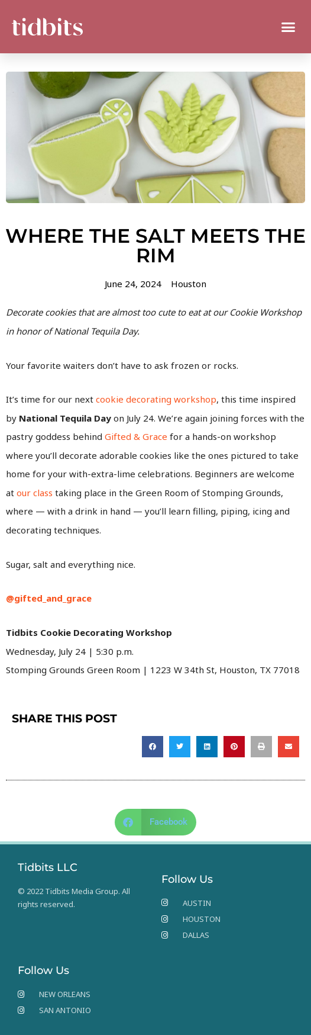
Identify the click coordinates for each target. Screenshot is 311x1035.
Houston (188, 284)
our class (35, 493)
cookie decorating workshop (156, 399)
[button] (288, 26)
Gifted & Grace (136, 436)
